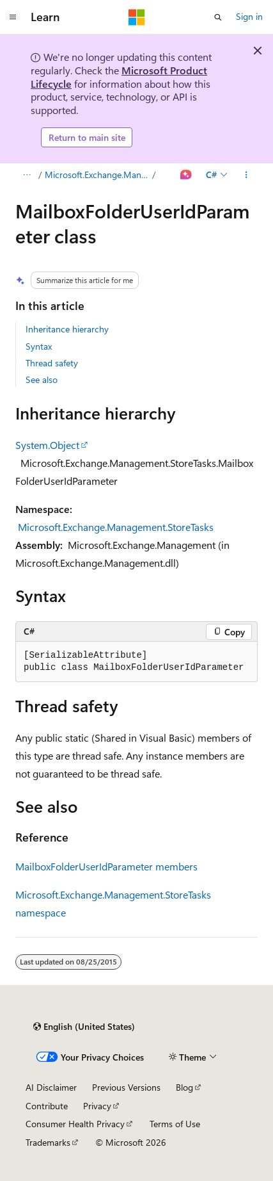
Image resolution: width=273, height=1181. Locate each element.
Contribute (47, 1106)
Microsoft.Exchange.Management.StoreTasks (97, 174)
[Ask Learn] (186, 175)
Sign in (249, 16)
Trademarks (48, 1142)
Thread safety (52, 363)
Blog (184, 1087)
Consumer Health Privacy (75, 1124)
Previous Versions (126, 1087)
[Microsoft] (137, 17)
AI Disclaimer (51, 1087)
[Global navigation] (13, 17)
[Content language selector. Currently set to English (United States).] (84, 1026)
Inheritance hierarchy (67, 329)
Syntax (39, 346)
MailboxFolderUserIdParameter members (106, 866)
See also (42, 379)
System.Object (47, 445)
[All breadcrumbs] (26, 175)
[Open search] (218, 17)
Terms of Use (175, 1124)
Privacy (97, 1106)
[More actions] (246, 175)
